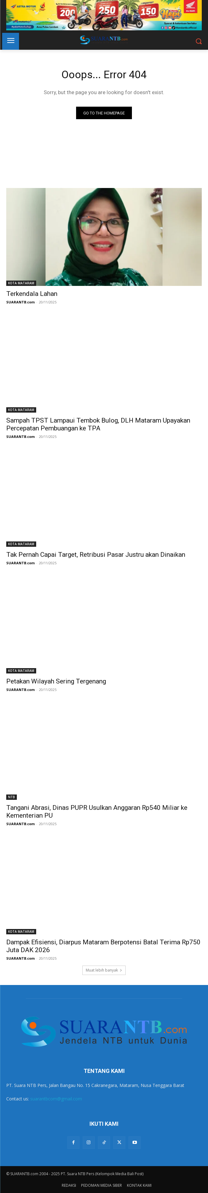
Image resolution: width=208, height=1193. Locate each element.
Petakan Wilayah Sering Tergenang (56, 681)
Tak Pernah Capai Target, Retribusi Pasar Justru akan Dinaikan (95, 554)
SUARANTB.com (20, 302)
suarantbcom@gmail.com (56, 1099)
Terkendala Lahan (31, 293)
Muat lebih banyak (104, 970)
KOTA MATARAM (21, 283)
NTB (11, 797)
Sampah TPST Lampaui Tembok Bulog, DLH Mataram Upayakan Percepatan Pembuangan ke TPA (98, 424)
